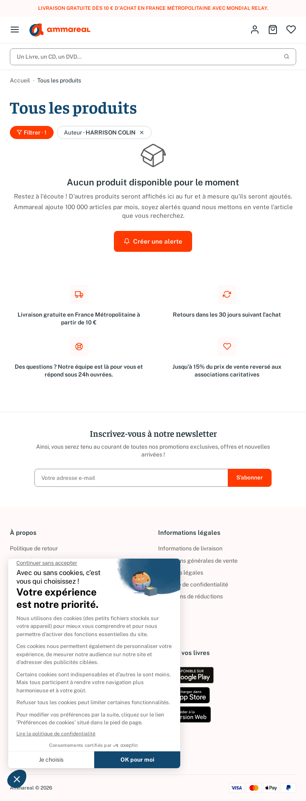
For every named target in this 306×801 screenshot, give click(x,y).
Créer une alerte (153, 241)
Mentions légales (180, 572)
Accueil (20, 80)
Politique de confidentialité (193, 584)
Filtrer (32, 132)
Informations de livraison (190, 548)
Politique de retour (34, 548)
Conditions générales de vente (198, 560)
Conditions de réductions (190, 596)
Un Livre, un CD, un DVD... (153, 56)
